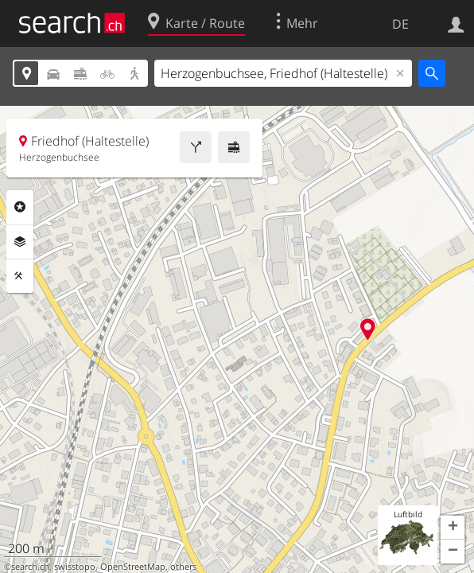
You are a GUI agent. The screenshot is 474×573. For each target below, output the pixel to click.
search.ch (30, 566)
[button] (452, 528)
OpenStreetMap (132, 566)
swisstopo (74, 566)
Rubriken (19, 207)
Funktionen (19, 276)
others (183, 566)
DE (400, 24)
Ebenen (19, 242)
